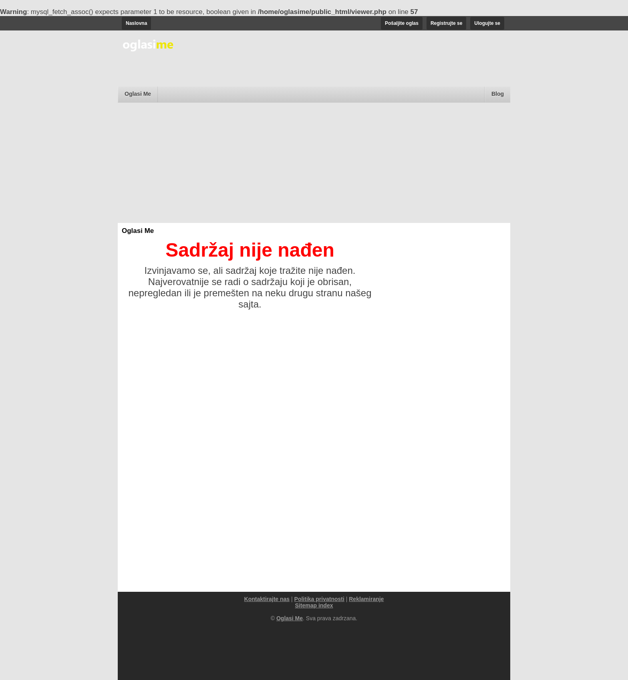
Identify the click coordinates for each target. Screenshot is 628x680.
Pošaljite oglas (402, 23)
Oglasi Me (138, 94)
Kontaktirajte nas (267, 599)
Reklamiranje (366, 599)
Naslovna (136, 23)
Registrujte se (446, 23)
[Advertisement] (314, 163)
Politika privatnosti (319, 599)
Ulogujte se (487, 23)
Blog (497, 94)
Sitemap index (314, 605)
